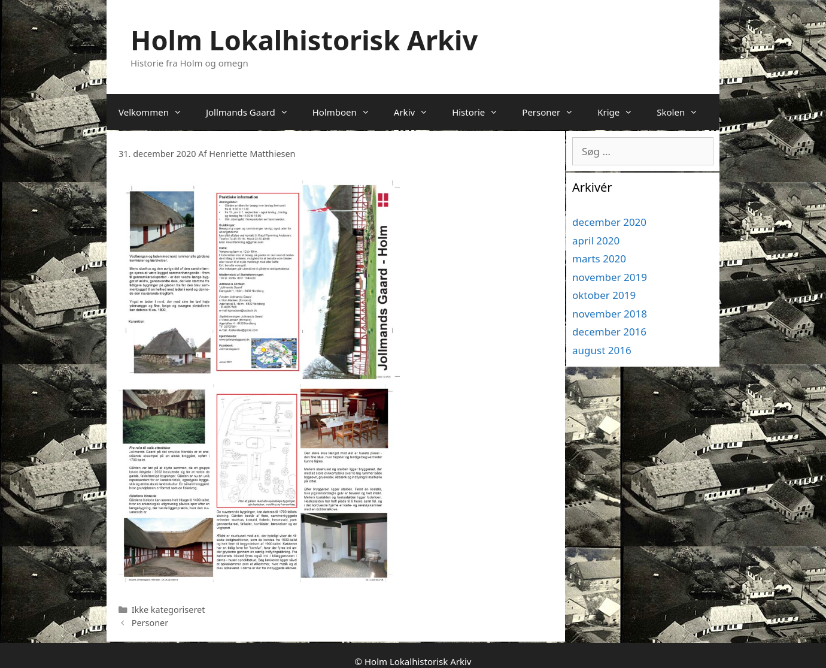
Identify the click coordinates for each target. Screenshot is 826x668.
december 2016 (609, 331)
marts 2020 (599, 258)
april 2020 (596, 240)
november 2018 (609, 314)
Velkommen (156, 112)
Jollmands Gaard (253, 112)
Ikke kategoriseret (168, 609)
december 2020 (609, 222)
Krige (621, 112)
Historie (481, 112)
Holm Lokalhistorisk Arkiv (304, 40)
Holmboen (347, 112)
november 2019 (609, 277)
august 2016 (601, 350)
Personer (553, 112)
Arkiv (417, 112)
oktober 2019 (604, 295)
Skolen (683, 112)
